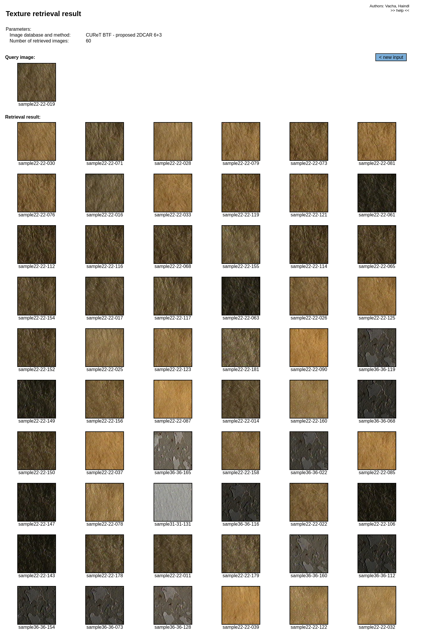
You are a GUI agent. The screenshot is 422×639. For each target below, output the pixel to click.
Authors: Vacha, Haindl (389, 6)
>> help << (400, 10)
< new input (391, 57)
